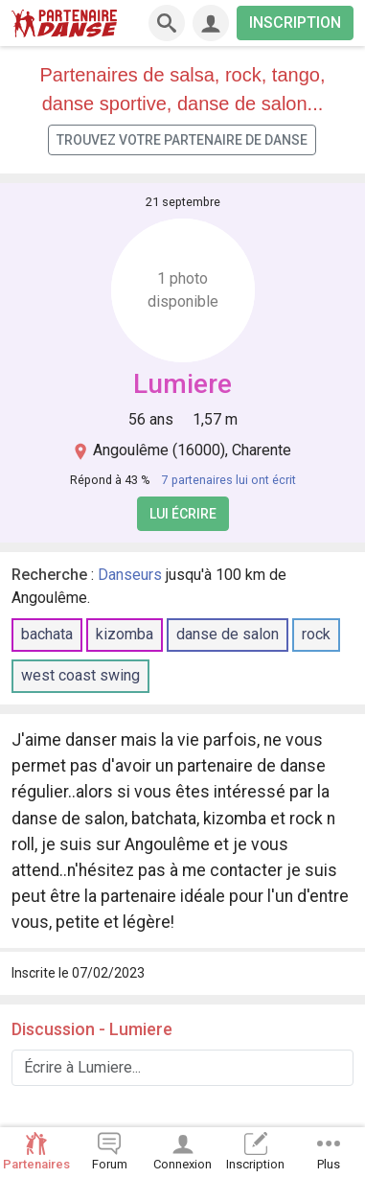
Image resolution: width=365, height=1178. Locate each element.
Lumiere (182, 384)
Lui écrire (183, 513)
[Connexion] (211, 23)
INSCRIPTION (295, 22)
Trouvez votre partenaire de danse (182, 140)
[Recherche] (166, 23)
